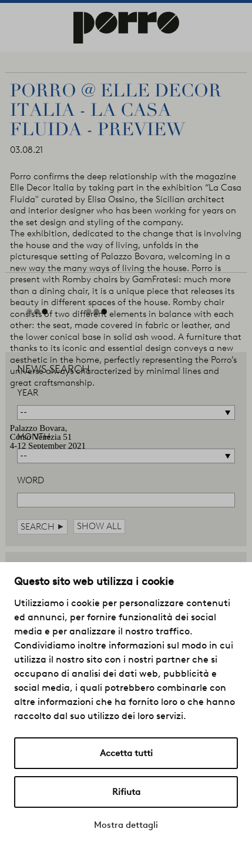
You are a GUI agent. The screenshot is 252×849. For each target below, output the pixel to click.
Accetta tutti (126, 753)
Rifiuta (126, 792)
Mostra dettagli (126, 825)
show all (99, 526)
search (42, 526)
